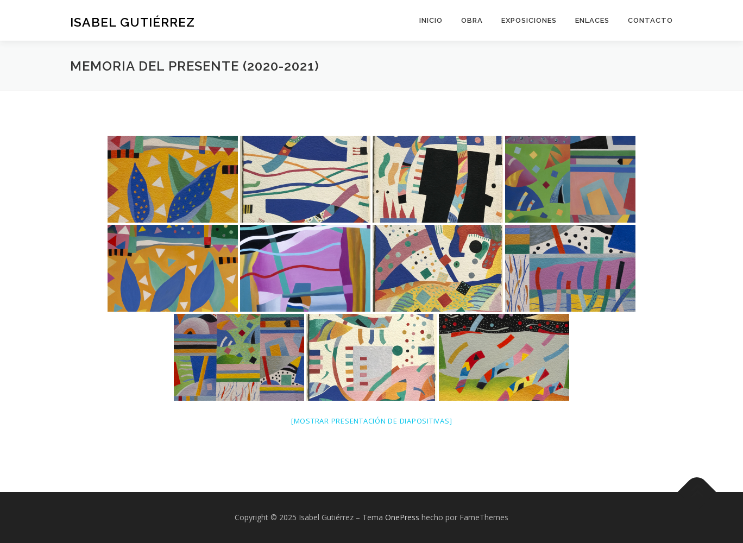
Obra (472, 20)
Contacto (650, 20)
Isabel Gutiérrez (132, 22)
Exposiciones (529, 20)
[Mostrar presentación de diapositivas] (371, 421)
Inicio (431, 20)
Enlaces (592, 20)
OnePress (402, 517)
